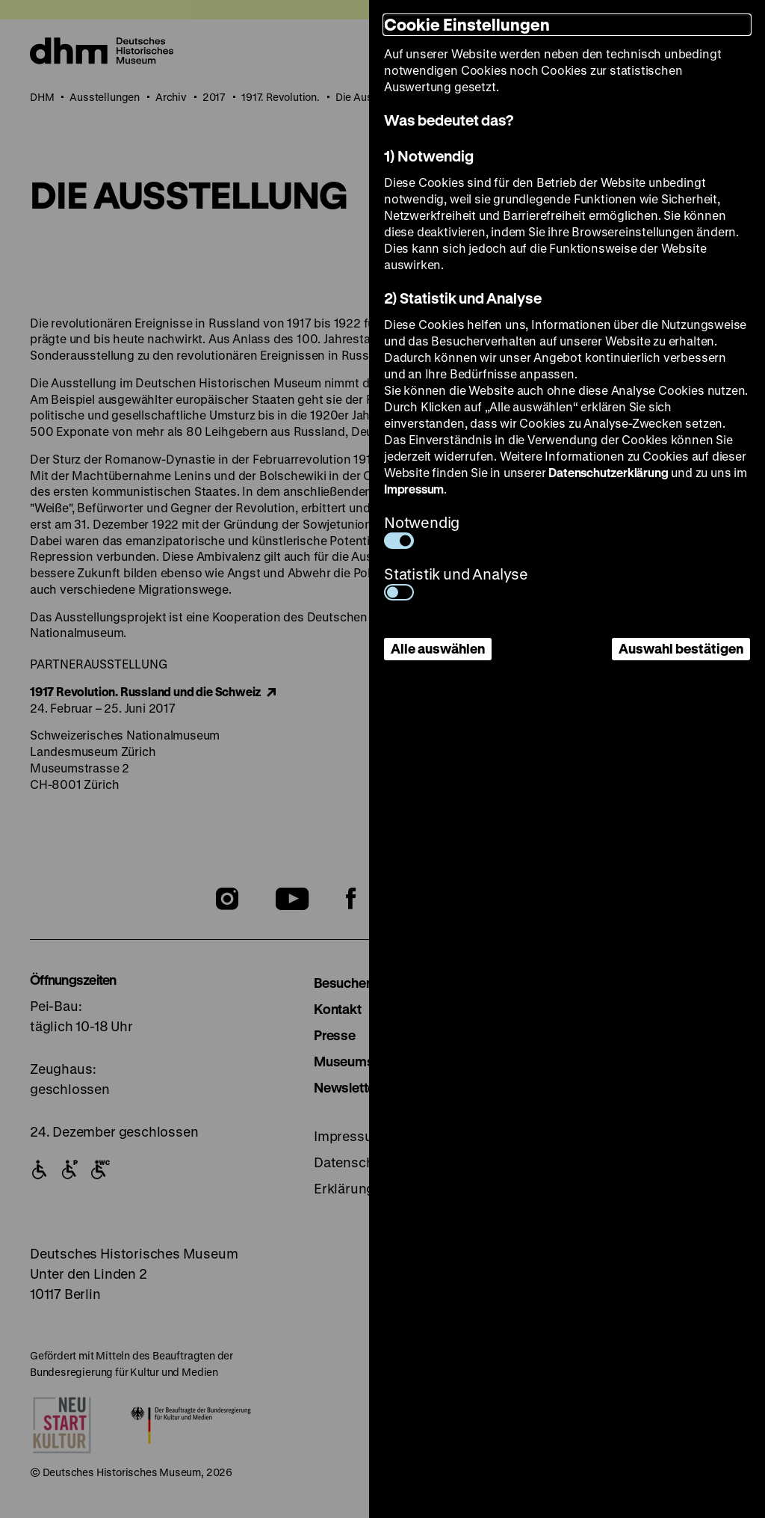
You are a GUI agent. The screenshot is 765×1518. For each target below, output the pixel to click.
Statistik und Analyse (456, 582)
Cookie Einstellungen (467, 24)
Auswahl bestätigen (681, 648)
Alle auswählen (438, 648)
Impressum (414, 489)
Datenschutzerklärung (608, 472)
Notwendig (421, 530)
